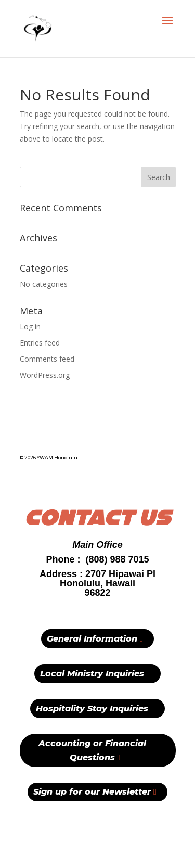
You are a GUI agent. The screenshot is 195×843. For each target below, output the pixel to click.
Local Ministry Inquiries (92, 674)
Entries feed (40, 343)
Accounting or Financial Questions (92, 750)
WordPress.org (45, 375)
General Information (92, 639)
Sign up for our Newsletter (92, 792)
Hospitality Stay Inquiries (92, 708)
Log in (30, 326)
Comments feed (47, 359)
